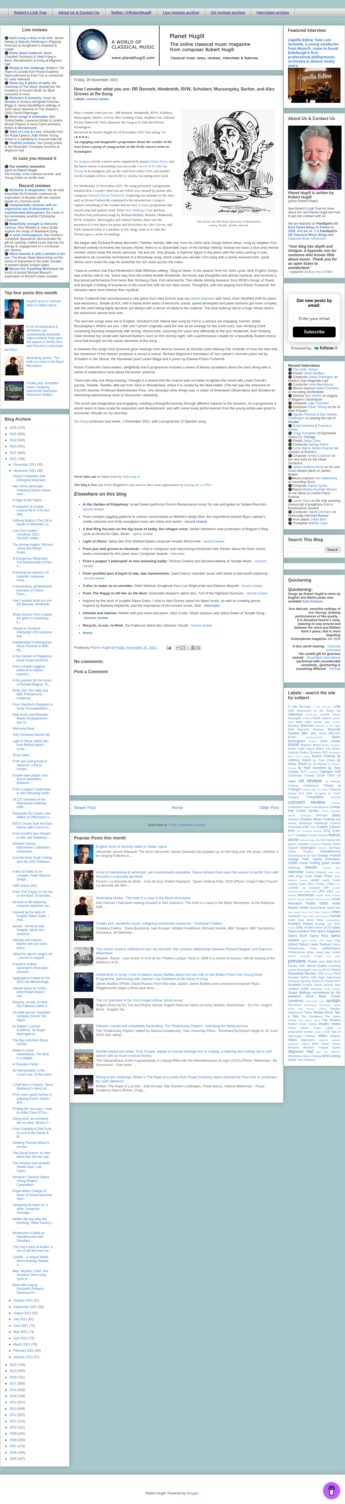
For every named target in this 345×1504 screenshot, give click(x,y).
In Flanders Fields (25, 1064)
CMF (309, 793)
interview (178, 554)
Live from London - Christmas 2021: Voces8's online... (27, 534)
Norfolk (335, 916)
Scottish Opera (312, 984)
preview (297, 961)
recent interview (202, 298)
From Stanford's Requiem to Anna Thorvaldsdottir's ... (33, 706)
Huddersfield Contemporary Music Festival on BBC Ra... (32, 646)
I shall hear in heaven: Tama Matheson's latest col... (33, 1086)
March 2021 (22, 1344)
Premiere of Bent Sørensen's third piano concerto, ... (31, 968)
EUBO (336, 830)
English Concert (328, 827)
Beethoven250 (314, 737)
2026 (14, 427)
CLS (301, 793)
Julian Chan (312, 441)
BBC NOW (318, 733)
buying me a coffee (198, 485)
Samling (306, 981)
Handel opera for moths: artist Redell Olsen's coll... (30, 992)
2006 (14, 1452)
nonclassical (322, 916)
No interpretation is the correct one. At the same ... (32, 1074)
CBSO (331, 775)
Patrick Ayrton (318, 486)
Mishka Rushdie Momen (319, 489)
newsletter (294, 916)
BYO (304, 771)
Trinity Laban (323, 1028)
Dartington (305, 815)
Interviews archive (272, 12)
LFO (337, 884)
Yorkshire (310, 1059)
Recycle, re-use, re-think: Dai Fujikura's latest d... (31, 1004)
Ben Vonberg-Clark (138, 210)
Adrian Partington (320, 377)
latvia (337, 876)
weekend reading (298, 1043)
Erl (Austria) (304, 831)
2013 (14, 1409)
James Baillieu (314, 373)
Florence (315, 844)
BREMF (293, 745)
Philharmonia (296, 952)
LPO (321, 891)
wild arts (322, 1051)
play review (332, 952)
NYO (337, 923)
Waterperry (308, 1040)
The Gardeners (311, 1016)
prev (337, 956)
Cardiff (320, 775)
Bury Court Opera (299, 756)
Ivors (337, 872)
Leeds (314, 880)
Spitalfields (296, 1001)
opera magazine (328, 931)
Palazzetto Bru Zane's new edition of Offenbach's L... (33, 815)
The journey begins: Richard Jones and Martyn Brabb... (33, 548)
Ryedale (293, 977)
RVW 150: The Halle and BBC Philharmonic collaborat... (30, 694)
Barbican (307, 726)
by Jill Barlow (318, 764)
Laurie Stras (301, 501)
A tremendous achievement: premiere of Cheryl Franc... (32, 590)
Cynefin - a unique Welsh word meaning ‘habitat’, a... (31, 1261)
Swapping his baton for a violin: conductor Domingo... (30, 1209)
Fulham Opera (331, 844)
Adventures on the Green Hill (318, 710)
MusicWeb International (323, 657)
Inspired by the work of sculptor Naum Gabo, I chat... (31, 916)
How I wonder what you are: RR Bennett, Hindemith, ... (32, 604)
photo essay (315, 952)
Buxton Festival (323, 756)
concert (335, 797)
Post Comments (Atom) (187, 825)
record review (93, 509)
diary (336, 815)
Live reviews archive (181, 12)
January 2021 (23, 1357)
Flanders (303, 844)
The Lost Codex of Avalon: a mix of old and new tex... (33, 1249)
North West (315, 920)
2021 (14, 459)
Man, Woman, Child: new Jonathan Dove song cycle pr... (30, 1275)
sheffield (293, 988)
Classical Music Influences (307, 238)
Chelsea (293, 785)
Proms (312, 961)
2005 (14, 1459)
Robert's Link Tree (30, 12)
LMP (326, 887)
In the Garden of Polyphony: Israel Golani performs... (32, 658)
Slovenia (316, 988)
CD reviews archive (228, 12)
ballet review (313, 721)
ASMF (317, 718)
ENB (313, 826)
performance (331, 948)
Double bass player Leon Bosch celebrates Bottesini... (30, 779)
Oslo (337, 940)
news (335, 912)
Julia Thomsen (318, 403)
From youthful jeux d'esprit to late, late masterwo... (31, 835)
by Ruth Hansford (312, 768)
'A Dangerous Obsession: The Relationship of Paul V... (32, 562)
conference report (299, 807)
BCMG (292, 737)
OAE (299, 927)
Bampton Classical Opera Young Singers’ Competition (31, 1181)
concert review (97, 99)
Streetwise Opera (329, 1005)
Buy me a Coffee (321, 272)
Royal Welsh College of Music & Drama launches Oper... (32, 1195)
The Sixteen (331, 1020)
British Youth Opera (301, 748)
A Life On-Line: (322, 706)
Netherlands (317, 907)
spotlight (333, 1000)
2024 (14, 440)
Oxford (293, 944)
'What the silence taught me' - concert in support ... (33, 956)
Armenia (307, 718)
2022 (14, 453)
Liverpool (314, 887)
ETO (327, 831)
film (318, 840)
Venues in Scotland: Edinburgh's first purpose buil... (32, 632)
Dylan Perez (158, 161)
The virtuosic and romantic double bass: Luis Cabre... (31, 1167)
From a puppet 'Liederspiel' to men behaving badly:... (32, 791)
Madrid (292, 895)
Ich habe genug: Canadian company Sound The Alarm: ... (31, 1016)
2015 (14, 1396)
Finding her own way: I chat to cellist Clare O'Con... (32, 1110)
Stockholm (294, 1005)
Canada (309, 775)
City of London (319, 789)
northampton (333, 920)
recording (334, 965)
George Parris (319, 444)
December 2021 (25, 464)
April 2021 (21, 1338)
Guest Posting (309, 863)
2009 (14, 1433)
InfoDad (334, 669)
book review (330, 741)
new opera (294, 912)
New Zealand (322, 912)
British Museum (331, 745)
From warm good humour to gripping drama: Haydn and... (32, 1098)
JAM (291, 876)
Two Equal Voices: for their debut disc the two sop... (32, 1155)
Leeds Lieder (331, 880)
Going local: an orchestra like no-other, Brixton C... (32, 1120)
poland (292, 956)
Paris (313, 948)
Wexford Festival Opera (321, 1047)
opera (336, 927)
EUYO (291, 835)
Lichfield (293, 887)
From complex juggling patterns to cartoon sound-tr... (29, 670)
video (322, 1036)
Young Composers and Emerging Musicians (29, 478)
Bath (291, 729)
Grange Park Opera (305, 859)
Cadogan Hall (330, 772)
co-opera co (323, 793)
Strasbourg (310, 1005)
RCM (337, 961)
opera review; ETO (312, 940)
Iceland (327, 867)
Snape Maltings (299, 992)
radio (321, 961)
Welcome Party (23, 728)
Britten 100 (323, 748)
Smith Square (332, 988)
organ (329, 940)
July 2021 (20, 1319)
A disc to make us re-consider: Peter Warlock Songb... (32, 875)
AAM (336, 706)
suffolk (322, 1008)
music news (316, 903)
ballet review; (332, 722)
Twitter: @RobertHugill (131, 12)
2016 (14, 1390)
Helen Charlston (327, 388)
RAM (329, 961)
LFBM (330, 883)
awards (336, 718)
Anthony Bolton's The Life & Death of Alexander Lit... (32, 522)
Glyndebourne (330, 851)
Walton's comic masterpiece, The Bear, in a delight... (31, 1054)
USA (327, 1031)
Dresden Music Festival (317, 819)
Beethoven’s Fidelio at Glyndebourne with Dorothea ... (28, 1237)
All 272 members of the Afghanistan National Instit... (29, 803)
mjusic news (323, 895)
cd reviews (332, 781)
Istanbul (321, 872)
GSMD (293, 863)
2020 (14, 1365)
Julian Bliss (318, 519)
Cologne (293, 797)
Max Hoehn (313, 396)
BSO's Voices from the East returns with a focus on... (32, 825)
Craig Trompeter (304, 433)
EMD (306, 826)
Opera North (297, 936)
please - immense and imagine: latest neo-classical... (29, 930)
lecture (304, 880)
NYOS (291, 927)
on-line (308, 927)
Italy (330, 872)
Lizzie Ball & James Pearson (313, 448)
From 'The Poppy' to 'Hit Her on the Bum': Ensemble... (33, 894)
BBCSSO (334, 733)
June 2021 (21, 1326)
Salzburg (294, 981)
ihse (338, 867)
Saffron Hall (308, 977)
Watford (323, 1040)
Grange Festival (329, 855)
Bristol (317, 745)
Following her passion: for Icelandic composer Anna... (31, 576)
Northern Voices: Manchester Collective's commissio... (31, 847)
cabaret (313, 771)
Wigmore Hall (300, 1051)
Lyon (337, 891)
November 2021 (25, 471)
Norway (320, 923)
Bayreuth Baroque (311, 729)
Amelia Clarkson (319, 456)
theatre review (329, 1024)
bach (291, 722)
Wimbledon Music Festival (305, 1056)
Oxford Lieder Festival (315, 944)
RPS (321, 973)
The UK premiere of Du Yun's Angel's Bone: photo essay (139, 1000)
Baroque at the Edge (327, 725)
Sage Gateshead (329, 977)
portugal (305, 956)
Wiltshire (335, 1051)
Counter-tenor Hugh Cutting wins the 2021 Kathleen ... (32, 861)
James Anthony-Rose (308, 467)
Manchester (305, 895)
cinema (306, 789)
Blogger (192, 1493)
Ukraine (318, 1031)
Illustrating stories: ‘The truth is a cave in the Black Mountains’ (143, 898)
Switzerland (295, 1012)
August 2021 (22, 1313)
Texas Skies (21, 755)
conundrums (320, 807)
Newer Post (85, 807)
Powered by (314, 348)
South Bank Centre (323, 996)
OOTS (327, 927)
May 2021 (20, 1332)
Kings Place (323, 876)
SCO (337, 981)
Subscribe (314, 332)
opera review (142, 534)
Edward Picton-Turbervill (106, 195)
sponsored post (315, 1001)
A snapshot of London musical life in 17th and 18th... (31, 510)
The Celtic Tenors (305, 369)
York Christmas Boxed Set (31, 735)
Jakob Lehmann (320, 512)
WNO (326, 1056)
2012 (14, 1415)
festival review (308, 840)
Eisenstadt (294, 826)
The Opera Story (309, 1020)
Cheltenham (311, 785)
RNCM (336, 969)
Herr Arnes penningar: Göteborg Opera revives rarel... (32, 490)
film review (328, 840)
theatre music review (302, 1024)
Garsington (308, 848)
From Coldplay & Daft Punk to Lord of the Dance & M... (32, 1133)
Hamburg (294, 867)
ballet (299, 721)
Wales (292, 1040)
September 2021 (25, 1307)
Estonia (317, 831)
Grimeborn (332, 859)
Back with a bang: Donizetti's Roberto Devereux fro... (28, 1289)
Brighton (306, 745)
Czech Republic (330, 810)
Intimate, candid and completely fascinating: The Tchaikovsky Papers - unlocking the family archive (172, 1026)
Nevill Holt (333, 907)
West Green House (326, 1043)
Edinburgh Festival (327, 823)
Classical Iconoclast (333, 648)
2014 (14, 1402)
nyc (329, 923)
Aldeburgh (295, 714)
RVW (337, 973)
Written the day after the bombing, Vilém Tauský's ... (32, 1223)
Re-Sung (80, 161)
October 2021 (23, 1300)
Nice (304, 916)
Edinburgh (305, 823)
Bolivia (313, 741)
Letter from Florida (311, 883)
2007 (14, 1446)
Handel (311, 867)
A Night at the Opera (27, 500)
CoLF (336, 793)
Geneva (322, 847)
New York (307, 912)
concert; (335, 802)
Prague (318, 956)
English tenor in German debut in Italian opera (131, 847)
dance (291, 815)
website (336, 1040)
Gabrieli (293, 847)
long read (310, 891)
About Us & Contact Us (78, 12)
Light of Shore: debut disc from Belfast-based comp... (31, 745)
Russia (329, 973)
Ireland (309, 872)
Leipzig (292, 883)
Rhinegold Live (306, 969)
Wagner (335, 1036)
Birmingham (296, 741)
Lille (303, 887)
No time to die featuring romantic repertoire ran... (32, 904)
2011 (14, 1421)
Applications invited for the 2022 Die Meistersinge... (32, 980)
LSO (330, 891)
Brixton (304, 752)
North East (296, 920)
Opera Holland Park (302, 931)
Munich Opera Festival (301, 899)
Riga (320, 969)
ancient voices (330, 714)
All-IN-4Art (311, 714)
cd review (310, 780)
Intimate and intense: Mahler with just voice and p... (30, 944)
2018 (14, 1377)
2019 (14, 1371)
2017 (14, 1383)
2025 (14, 434)
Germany (334, 847)
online (318, 927)
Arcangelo (294, 718)
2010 (14, 1427)
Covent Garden (307, 811)
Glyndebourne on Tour (302, 855)
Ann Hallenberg (326, 478)
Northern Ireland (300, 924)
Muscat (319, 899)
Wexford (293, 1047)
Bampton (294, 725)
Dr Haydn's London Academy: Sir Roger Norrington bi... (29, 1030)
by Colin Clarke (324, 760)
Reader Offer (296, 965)
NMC (311, 916)
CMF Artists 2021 (25, 886)
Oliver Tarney (317, 407)
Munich (336, 895)
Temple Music (323, 1012)
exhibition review (306, 835)
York (300, 1059)
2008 (14, 1440)
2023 (14, 446)
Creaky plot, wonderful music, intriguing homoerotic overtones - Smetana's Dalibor (159, 923)
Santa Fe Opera (322, 981)
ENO (291, 831)
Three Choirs (298, 1028)
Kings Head (304, 876)
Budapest (334, 752)
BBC (305, 733)
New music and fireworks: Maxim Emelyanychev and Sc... (31, 718)
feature (323, 835)
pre (329, 956)
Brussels (315, 752)
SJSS (305, 989)
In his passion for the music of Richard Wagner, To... (32, 682)
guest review (331, 863)
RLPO (327, 969)
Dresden (293, 819)
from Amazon (312, 601)
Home (88, 633)
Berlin (336, 737)
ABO (291, 710)
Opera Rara (319, 936)
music (327, 899)
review (292, 969)
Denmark (322, 815)
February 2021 (24, 1350)
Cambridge (295, 775)
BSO (325, 752)
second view (332, 984)
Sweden (335, 1008)
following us (131, 476)
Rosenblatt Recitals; (302, 973)
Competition (314, 797)
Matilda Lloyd (317, 523)
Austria (326, 718)
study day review (301, 1008)
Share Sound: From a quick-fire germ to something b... (33, 618)
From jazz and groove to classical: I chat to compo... (30, 765)
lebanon (292, 880)
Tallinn (308, 1012)
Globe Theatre (300, 851)
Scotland (294, 985)
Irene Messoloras (321, 384)
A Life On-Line (299, 706)
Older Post (269, 807)
